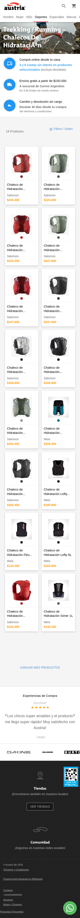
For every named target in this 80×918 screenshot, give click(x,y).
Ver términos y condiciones (35, 111)
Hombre (8, 17)
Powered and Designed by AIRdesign (23, 879)
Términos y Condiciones (16, 869)
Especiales (56, 17)
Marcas (71, 17)
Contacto (8, 890)
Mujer (20, 17)
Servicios (8, 899)
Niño (29, 17)
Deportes (41, 17)
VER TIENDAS (40, 806)
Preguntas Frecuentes (11, 911)
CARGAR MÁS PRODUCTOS (40, 667)
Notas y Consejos (12, 904)
